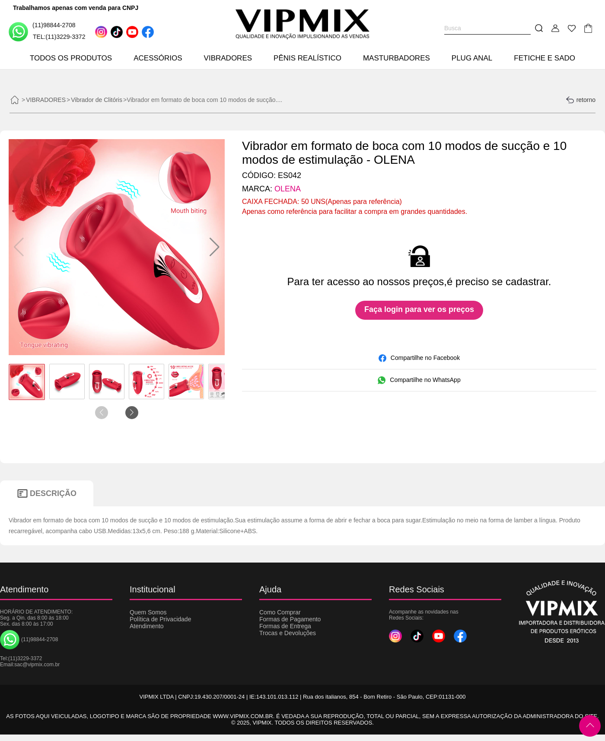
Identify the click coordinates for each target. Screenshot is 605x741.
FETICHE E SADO (544, 58)
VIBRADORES (228, 58)
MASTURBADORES (396, 58)
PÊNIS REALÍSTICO (307, 58)
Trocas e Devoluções (287, 633)
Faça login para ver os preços (419, 309)
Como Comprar (280, 612)
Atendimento (147, 626)
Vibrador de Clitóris (96, 99)
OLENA (287, 188)
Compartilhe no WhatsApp (419, 380)
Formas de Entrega (285, 626)
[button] (214, 247)
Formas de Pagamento (290, 619)
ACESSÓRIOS (158, 58)
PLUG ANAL (472, 58)
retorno (580, 99)
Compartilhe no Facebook (419, 358)
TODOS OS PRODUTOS (71, 58)
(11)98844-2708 (42, 31)
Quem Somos (148, 612)
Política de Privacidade (160, 619)
